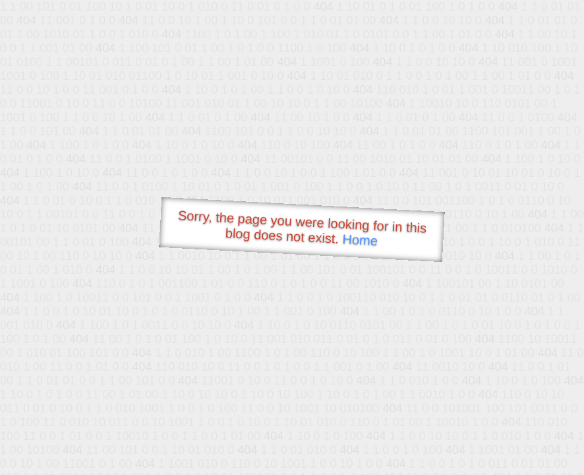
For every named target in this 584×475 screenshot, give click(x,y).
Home (360, 240)
